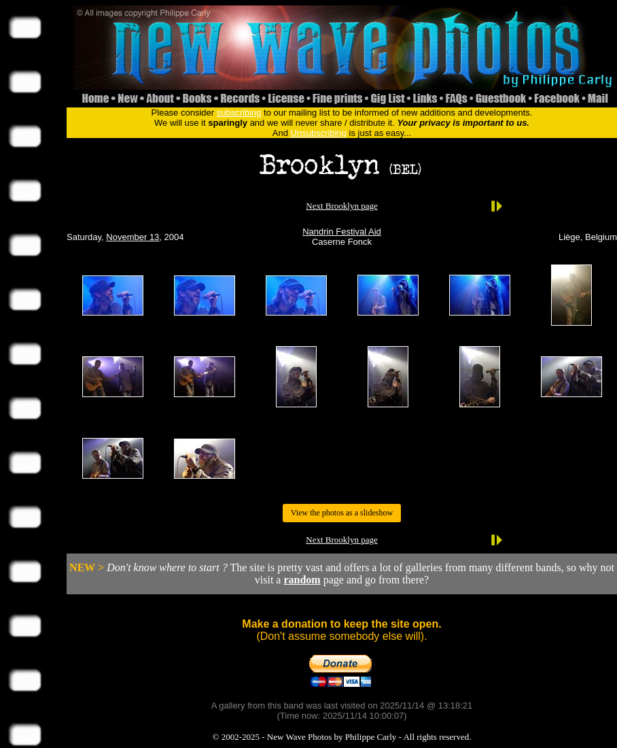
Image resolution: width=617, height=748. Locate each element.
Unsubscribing (319, 133)
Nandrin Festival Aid (341, 231)
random (301, 579)
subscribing (239, 112)
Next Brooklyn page (341, 206)
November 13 (132, 237)
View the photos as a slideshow (342, 512)
